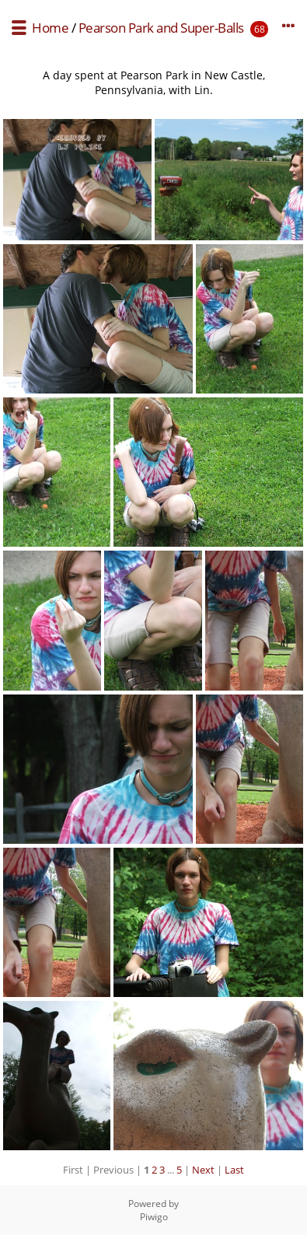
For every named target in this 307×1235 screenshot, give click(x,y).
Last (234, 1170)
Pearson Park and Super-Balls (161, 28)
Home (50, 28)
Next (203, 1170)
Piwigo (154, 1216)
